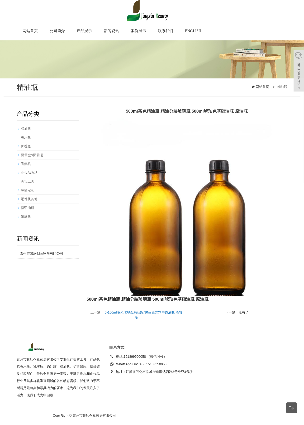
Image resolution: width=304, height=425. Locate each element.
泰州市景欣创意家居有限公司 (41, 253)
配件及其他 (29, 199)
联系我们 (165, 31)
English (193, 31)
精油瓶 (281, 87)
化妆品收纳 (29, 172)
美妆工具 (27, 181)
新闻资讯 (111, 31)
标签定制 (27, 190)
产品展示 (84, 31)
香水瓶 (26, 137)
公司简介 (57, 31)
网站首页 (30, 31)
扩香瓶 (26, 146)
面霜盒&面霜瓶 (32, 155)
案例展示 (138, 31)
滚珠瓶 (26, 216)
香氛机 (26, 164)
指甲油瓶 (27, 208)
